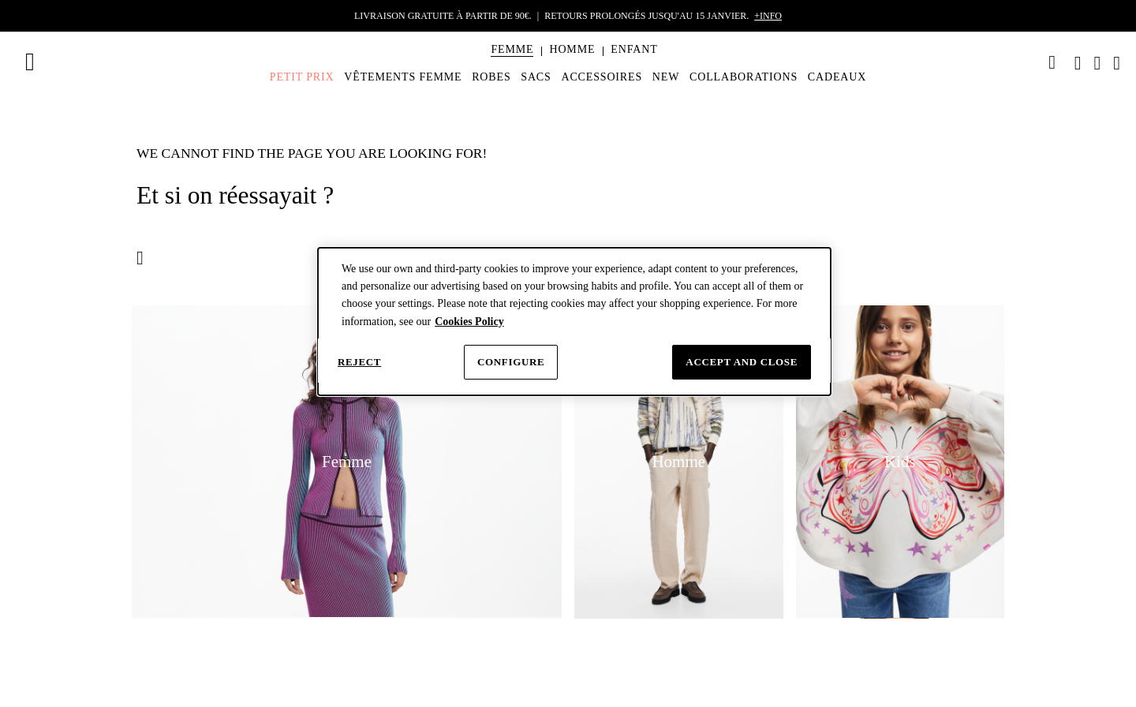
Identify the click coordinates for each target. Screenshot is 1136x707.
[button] (512, 50)
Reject (359, 362)
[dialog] (574, 322)
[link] (1052, 62)
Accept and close (742, 362)
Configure (510, 362)
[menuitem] (512, 63)
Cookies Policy (469, 321)
